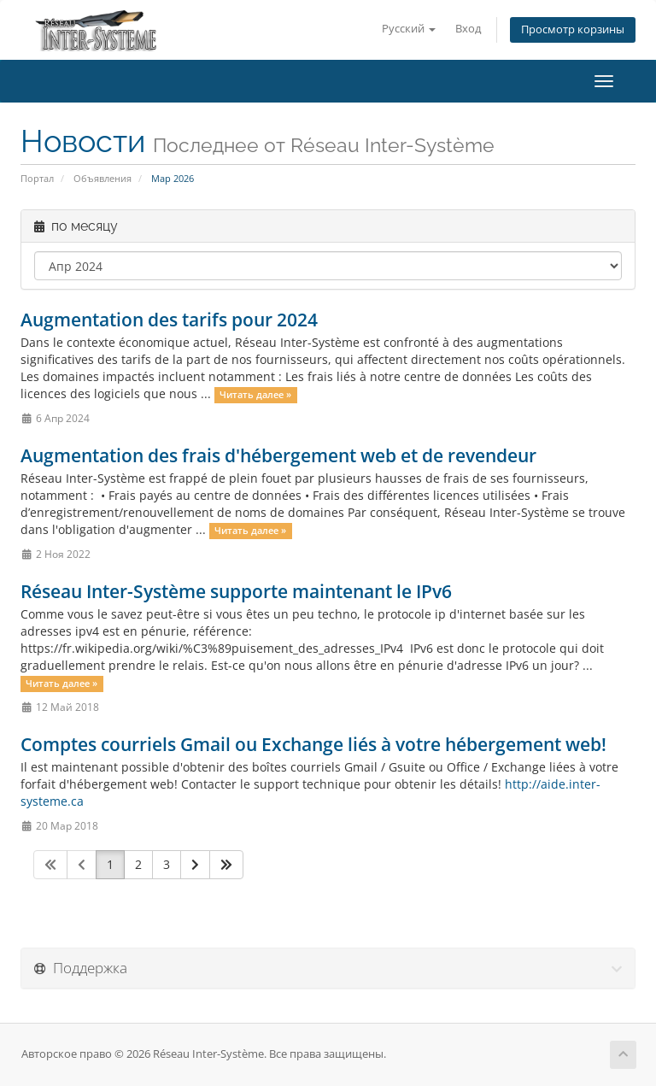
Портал (37, 178)
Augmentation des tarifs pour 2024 (169, 320)
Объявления (102, 178)
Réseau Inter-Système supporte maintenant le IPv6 (236, 591)
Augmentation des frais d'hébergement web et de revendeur (278, 455)
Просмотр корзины (572, 29)
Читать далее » (255, 395)
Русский (409, 28)
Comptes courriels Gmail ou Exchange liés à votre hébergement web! (313, 744)
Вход (468, 28)
